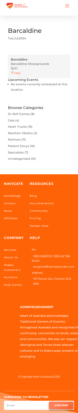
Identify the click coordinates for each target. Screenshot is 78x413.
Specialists (16, 152)
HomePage (12, 195)
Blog (33, 195)
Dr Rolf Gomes (19, 114)
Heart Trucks (17, 127)
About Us (11, 257)
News (8, 210)
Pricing (35, 218)
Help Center (13, 284)
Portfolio (11, 277)
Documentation (42, 203)
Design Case (39, 225)
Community (39, 210)
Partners (14, 139)
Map (16, 73)
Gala (11, 120)
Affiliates (11, 218)
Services (10, 249)
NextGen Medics (20, 133)
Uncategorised (19, 159)
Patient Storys (18, 146)
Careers (10, 203)
